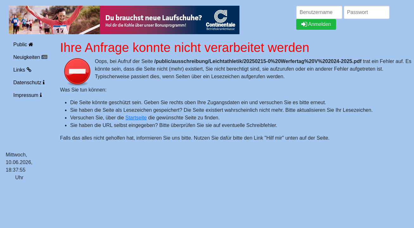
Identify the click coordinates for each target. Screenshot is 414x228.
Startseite (136, 117)
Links (22, 70)
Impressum (27, 95)
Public (23, 44)
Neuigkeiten (30, 57)
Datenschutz (29, 82)
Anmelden (316, 24)
